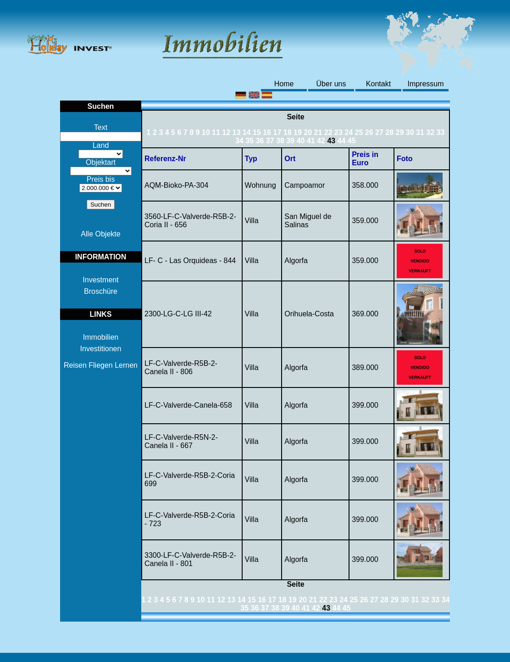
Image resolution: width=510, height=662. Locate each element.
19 (298, 132)
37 (270, 141)
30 (410, 132)
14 (247, 132)
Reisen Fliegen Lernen (101, 365)
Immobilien (100, 337)
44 (342, 141)
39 (290, 141)
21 (318, 132)
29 (400, 132)
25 (359, 132)
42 (321, 141)
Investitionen (101, 349)
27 (379, 132)
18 (287, 132)
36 (260, 141)
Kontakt (378, 84)
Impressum (425, 84)
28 (389, 132)
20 (308, 132)
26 (369, 132)
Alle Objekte (100, 234)
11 (216, 132)
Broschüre (100, 291)
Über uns (331, 84)
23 (338, 132)
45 (352, 141)
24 (348, 132)
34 (239, 141)
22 (328, 132)
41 (311, 141)
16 (267, 132)
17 (277, 132)
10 (206, 132)
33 (441, 132)
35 (249, 141)
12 (226, 132)
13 (237, 132)
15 (257, 132)
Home (284, 84)
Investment (100, 280)
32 (430, 132)
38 (280, 141)
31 (420, 132)
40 (301, 141)
